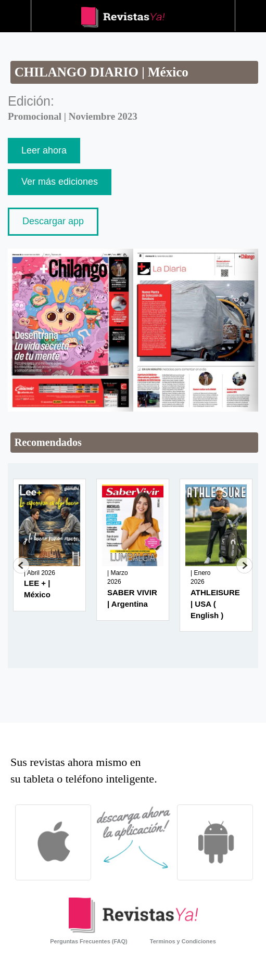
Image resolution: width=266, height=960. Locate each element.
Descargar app (53, 221)
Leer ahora (44, 150)
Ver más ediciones (59, 181)
